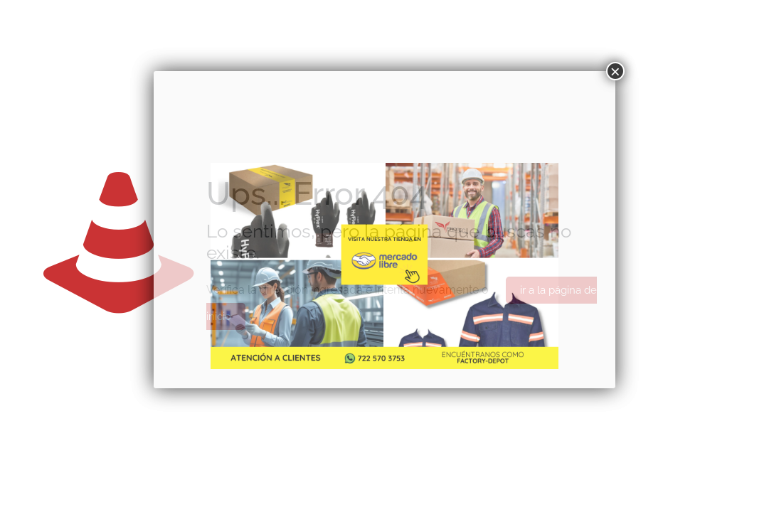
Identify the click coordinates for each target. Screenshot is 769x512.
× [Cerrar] (615, 71)
